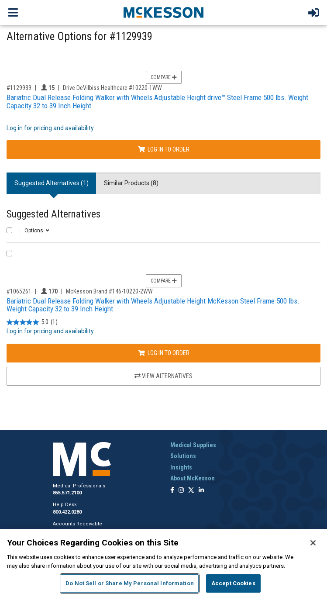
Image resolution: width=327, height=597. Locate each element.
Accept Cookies (233, 583)
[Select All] (9, 230)
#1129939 (19, 87)
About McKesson (192, 478)
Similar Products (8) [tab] (131, 182)
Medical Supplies (193, 445)
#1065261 (19, 291)
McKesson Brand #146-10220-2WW (109, 291)
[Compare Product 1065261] (9, 253)
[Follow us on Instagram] (181, 491)
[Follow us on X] (191, 491)
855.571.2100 (67, 493)
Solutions (183, 455)
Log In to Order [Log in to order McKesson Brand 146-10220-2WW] (163, 352)
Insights (181, 467)
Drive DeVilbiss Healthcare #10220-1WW (112, 87)
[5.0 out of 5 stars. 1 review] (32, 322)
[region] (163, 563)
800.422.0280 (67, 512)
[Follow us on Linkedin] (201, 491)
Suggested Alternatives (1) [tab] (51, 182)
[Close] (313, 542)
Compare (164, 77)
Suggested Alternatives (53, 214)
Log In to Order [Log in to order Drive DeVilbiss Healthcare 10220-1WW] (163, 149)
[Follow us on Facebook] (172, 491)
